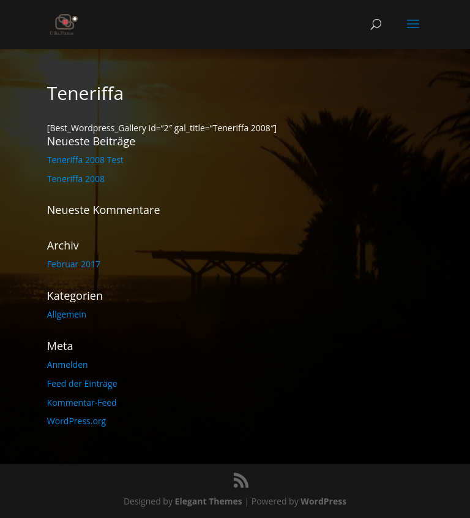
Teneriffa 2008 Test (85, 160)
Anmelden (67, 364)
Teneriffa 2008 (76, 179)
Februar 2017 (73, 264)
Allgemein (66, 314)
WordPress (323, 501)
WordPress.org (76, 421)
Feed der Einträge (82, 383)
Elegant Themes (208, 501)
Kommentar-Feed (82, 402)
